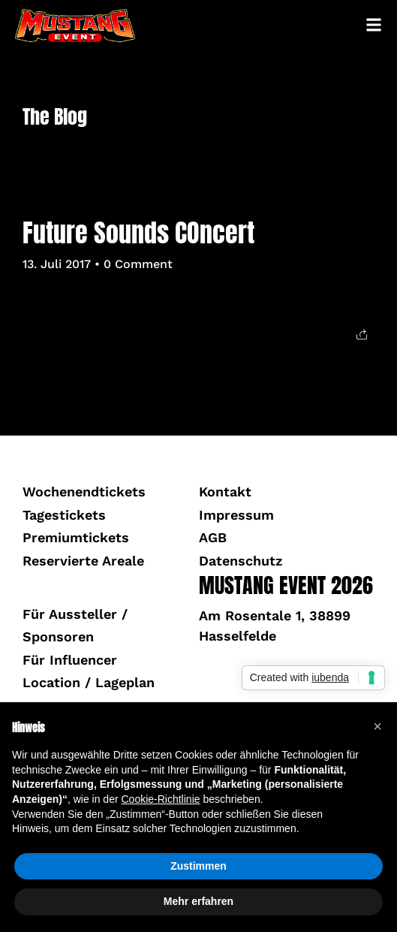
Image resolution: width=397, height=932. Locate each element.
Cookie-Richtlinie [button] (160, 799)
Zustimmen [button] (198, 866)
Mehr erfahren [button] (198, 901)
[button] (377, 726)
